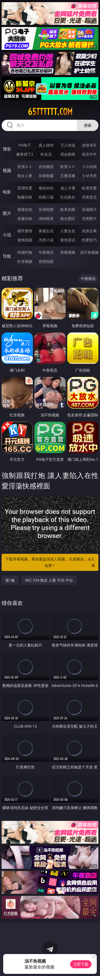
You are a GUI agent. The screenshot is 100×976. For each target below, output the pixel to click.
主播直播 (67, 175)
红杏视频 (24, 261)
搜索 (87, 125)
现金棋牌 (67, 154)
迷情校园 (24, 239)
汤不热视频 (89, 252)
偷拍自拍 (46, 187)
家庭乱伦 (46, 230)
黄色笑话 (67, 239)
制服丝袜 (24, 197)
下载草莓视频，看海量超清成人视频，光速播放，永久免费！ (50, 562)
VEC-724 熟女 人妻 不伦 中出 (49, 580)
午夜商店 (46, 252)
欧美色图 (67, 209)
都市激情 (24, 230)
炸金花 (46, 154)
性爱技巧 (89, 239)
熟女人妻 (24, 175)
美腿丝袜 (24, 218)
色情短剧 (46, 261)
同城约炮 (24, 252)
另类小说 (46, 239)
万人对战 (67, 145)
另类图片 (89, 218)
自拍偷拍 (46, 166)
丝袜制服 (46, 175)
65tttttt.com (50, 111)
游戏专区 (89, 145)
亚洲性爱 (24, 187)
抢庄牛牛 (89, 154)
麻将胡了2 (24, 154)
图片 (7, 213)
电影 (7, 192)
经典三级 (46, 197)
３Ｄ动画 (89, 166)
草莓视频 (67, 252)
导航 (7, 256)
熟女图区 (67, 218)
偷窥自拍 (24, 209)
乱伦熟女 (67, 197)
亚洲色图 (46, 209)
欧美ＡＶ (67, 166)
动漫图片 (89, 209)
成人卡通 (67, 187)
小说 (7, 235)
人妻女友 (67, 230)
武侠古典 (89, 230)
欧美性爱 (89, 187)
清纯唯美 (46, 218)
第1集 (10, 580)
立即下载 (80, 964)
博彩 (7, 149)
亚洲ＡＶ (24, 166)
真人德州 (46, 145)
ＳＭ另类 (89, 175)
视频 (7, 170)
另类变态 (89, 197)
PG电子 (24, 145)
